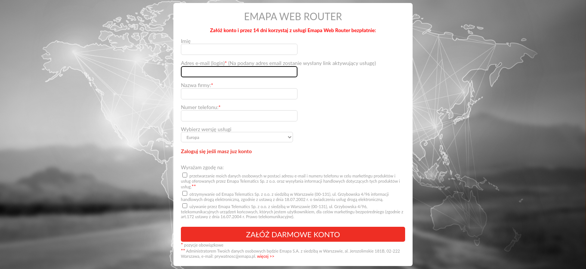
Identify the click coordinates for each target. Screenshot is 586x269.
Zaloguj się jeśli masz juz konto (216, 151)
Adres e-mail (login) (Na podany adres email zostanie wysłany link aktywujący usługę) (278, 63)
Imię (186, 41)
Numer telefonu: (200, 107)
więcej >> (265, 256)
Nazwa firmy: (197, 85)
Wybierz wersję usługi (206, 129)
